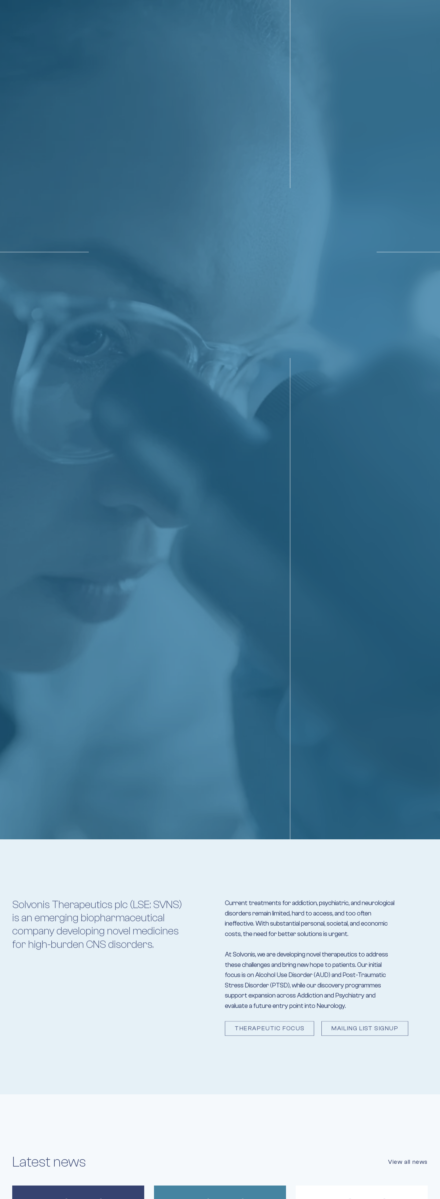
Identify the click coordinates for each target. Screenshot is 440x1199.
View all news (408, 1161)
